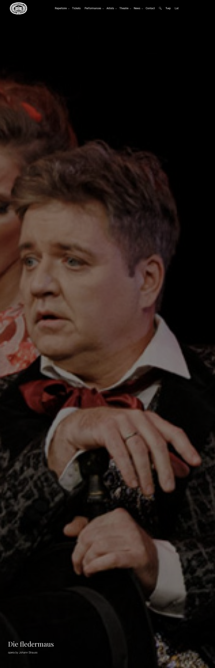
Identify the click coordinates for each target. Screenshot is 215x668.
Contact (150, 8)
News (138, 8)
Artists (110, 8)
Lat (177, 8)
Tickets (76, 8)
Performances (93, 8)
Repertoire (61, 8)
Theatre (124, 8)
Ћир (168, 8)
